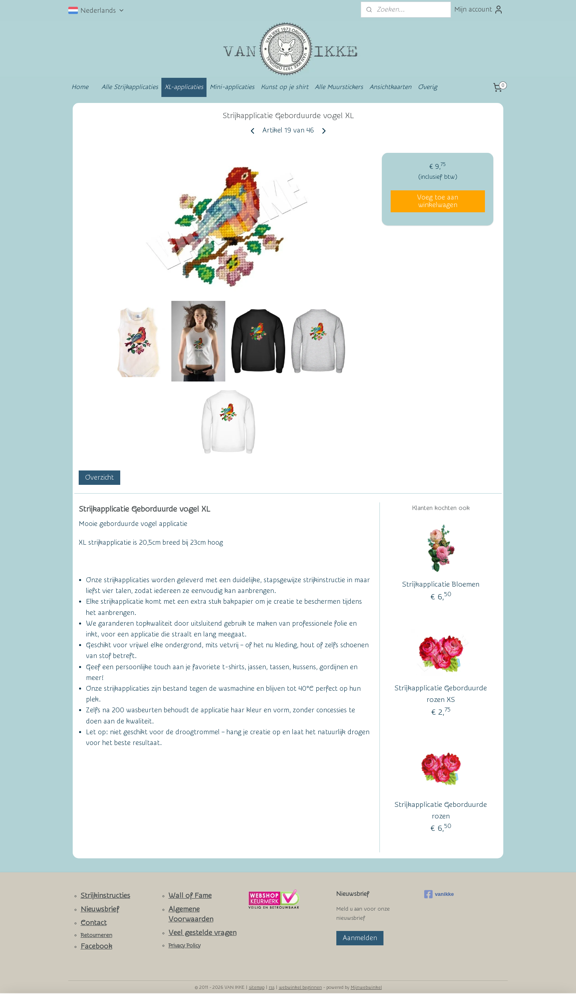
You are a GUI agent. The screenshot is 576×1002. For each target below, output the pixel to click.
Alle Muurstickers (339, 87)
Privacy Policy (185, 946)
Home (80, 87)
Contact (94, 923)
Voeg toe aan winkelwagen (437, 201)
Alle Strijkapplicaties (129, 87)
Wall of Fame (190, 895)
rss (271, 987)
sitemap (256, 987)
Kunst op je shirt (284, 87)
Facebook (96, 946)
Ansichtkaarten (390, 87)
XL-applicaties (184, 87)
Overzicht (99, 477)
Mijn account (478, 9)
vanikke (439, 894)
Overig (427, 87)
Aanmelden (360, 938)
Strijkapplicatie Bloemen (440, 585)
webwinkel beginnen (300, 987)
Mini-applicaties (232, 87)
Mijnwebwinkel (366, 987)
